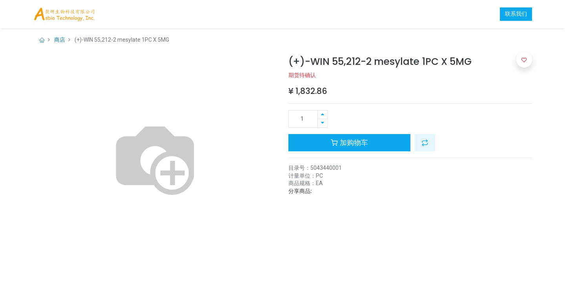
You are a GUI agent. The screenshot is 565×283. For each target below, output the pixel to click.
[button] (425, 142)
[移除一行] (322, 123)
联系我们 (516, 14)
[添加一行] (322, 114)
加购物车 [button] (349, 142)
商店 (59, 40)
